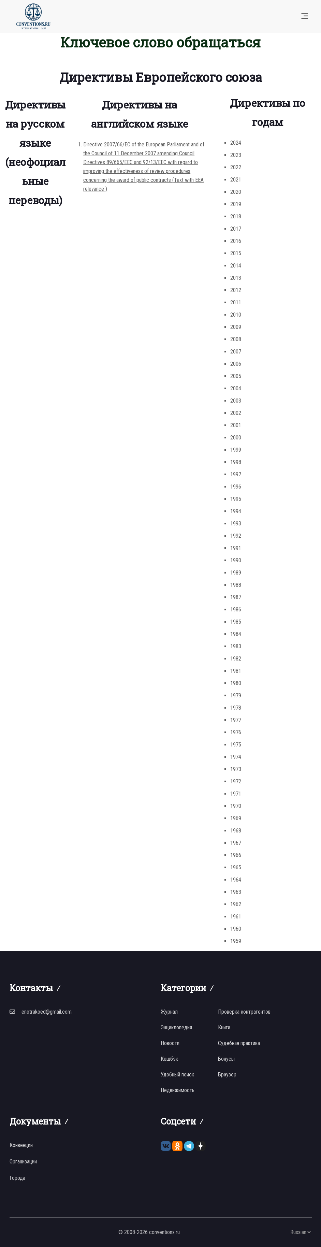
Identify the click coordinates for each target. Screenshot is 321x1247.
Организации (23, 1161)
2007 (235, 351)
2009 (235, 327)
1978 (235, 708)
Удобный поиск (177, 1074)
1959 (235, 941)
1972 (235, 781)
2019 (235, 204)
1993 (235, 523)
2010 (235, 314)
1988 (235, 585)
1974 (235, 757)
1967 (235, 843)
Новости (170, 1043)
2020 (235, 192)
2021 (235, 179)
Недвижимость (177, 1090)
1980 (235, 683)
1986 (235, 609)
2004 (235, 388)
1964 (235, 879)
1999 (235, 450)
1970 (235, 806)
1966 (235, 855)
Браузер (227, 1074)
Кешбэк (169, 1059)
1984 (235, 634)
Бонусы (226, 1059)
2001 (235, 425)
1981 (235, 671)
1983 (235, 646)
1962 (235, 904)
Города (17, 1178)
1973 (235, 769)
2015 (235, 253)
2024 (235, 143)
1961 (235, 916)
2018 (235, 216)
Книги (224, 1027)
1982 (235, 658)
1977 (235, 720)
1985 (235, 622)
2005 (235, 376)
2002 (235, 413)
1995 (235, 499)
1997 (235, 474)
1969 (235, 818)
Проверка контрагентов (244, 1012)
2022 (235, 167)
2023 (235, 155)
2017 (235, 229)
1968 (235, 830)
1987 (235, 597)
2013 (235, 278)
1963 (235, 892)
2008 (235, 339)
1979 (235, 695)
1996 (235, 486)
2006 (235, 364)
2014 (235, 265)
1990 (235, 560)
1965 (235, 867)
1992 (235, 536)
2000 (235, 437)
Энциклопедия (176, 1027)
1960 (235, 929)
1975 (235, 744)
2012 (235, 290)
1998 (235, 462)
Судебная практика (239, 1043)
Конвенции (21, 1145)
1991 (235, 548)
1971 (235, 794)
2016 (235, 241)
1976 (235, 732)
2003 (235, 400)
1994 (235, 511)
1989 (235, 572)
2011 (235, 302)
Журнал (169, 1012)
